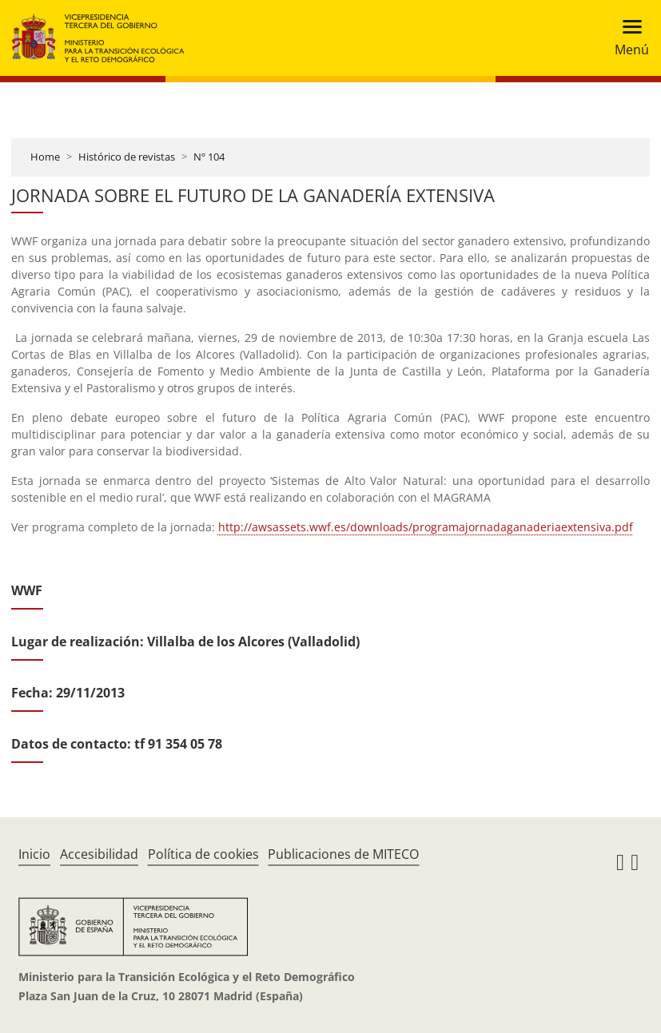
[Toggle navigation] (627, 38)
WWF (26, 590)
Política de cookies (203, 854)
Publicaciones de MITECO (343, 854)
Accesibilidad (99, 854)
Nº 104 (209, 156)
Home (45, 156)
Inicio (34, 854)
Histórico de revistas (126, 156)
